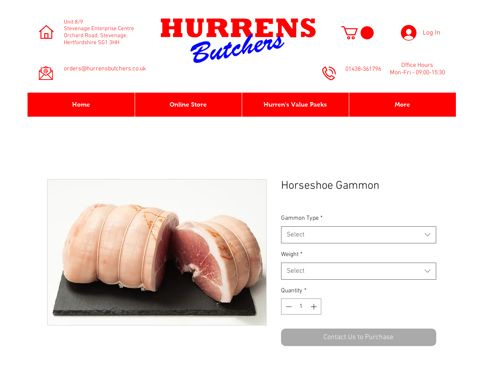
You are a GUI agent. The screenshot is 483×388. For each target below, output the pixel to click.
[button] (357, 32)
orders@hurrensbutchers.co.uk (105, 69)
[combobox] (358, 234)
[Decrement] (287, 306)
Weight (291, 254)
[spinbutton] (301, 306)
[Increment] (314, 306)
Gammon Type (302, 218)
